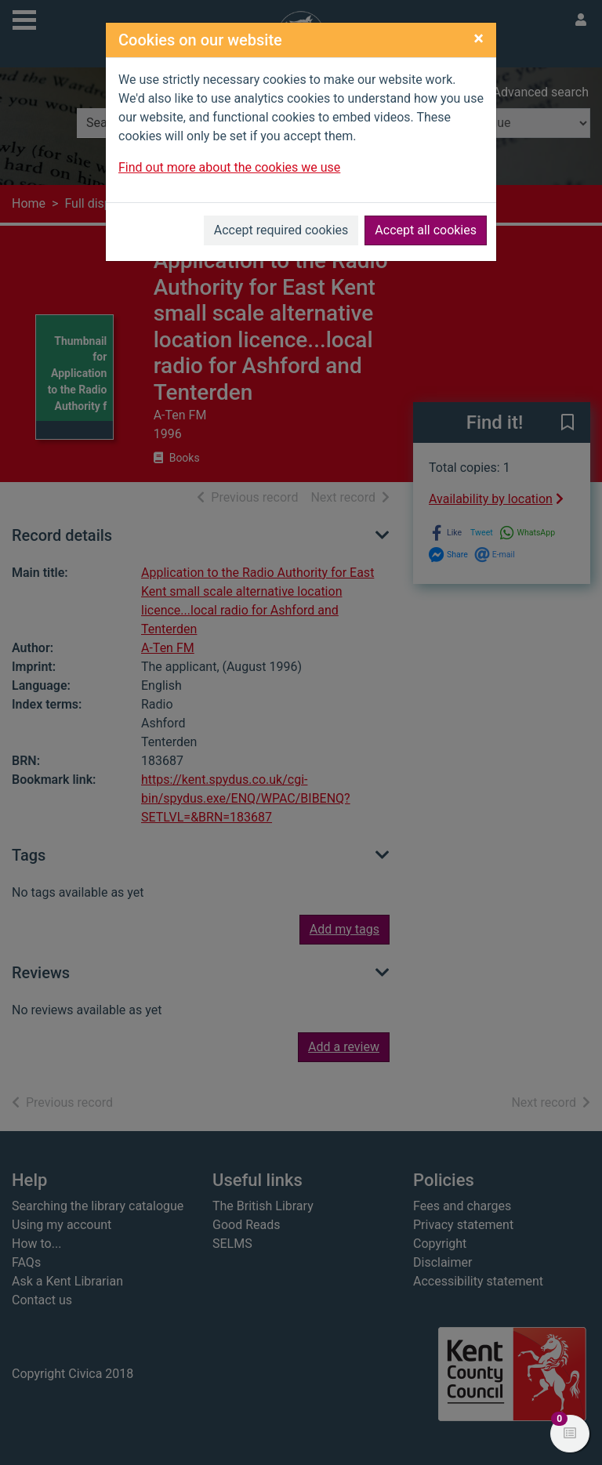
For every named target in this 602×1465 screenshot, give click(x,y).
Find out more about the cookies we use (229, 167)
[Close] (478, 38)
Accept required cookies (281, 230)
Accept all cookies (426, 230)
